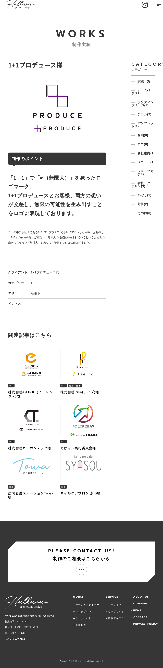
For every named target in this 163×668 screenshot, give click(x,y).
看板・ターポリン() (142, 185)
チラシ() (144, 114)
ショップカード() (142, 173)
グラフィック (116, 604)
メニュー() (145, 162)
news (137, 610)
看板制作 (81, 625)
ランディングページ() (142, 104)
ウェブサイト (83, 618)
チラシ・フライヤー (87, 604)
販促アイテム (116, 618)
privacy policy (145, 624)
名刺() (142, 135)
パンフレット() (142, 125)
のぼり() (144, 195)
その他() (144, 213)
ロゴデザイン (83, 611)
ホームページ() (142, 92)
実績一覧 (143, 81)
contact (140, 617)
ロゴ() (142, 144)
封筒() (142, 204)
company (140, 603)
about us (141, 597)
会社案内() (145, 153)
